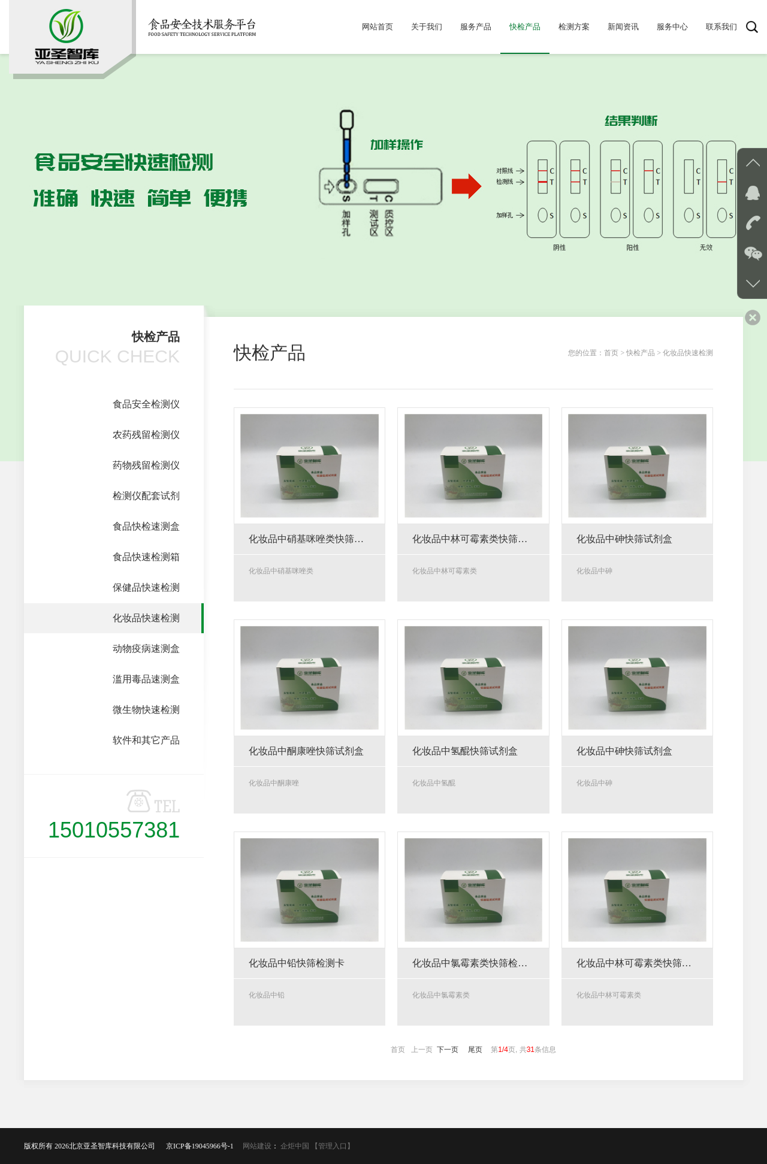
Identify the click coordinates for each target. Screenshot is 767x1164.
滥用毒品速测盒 (146, 679)
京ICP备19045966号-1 (203, 1146)
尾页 (475, 1049)
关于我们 (426, 26)
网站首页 (377, 26)
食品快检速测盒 (146, 526)
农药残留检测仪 (146, 435)
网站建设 (257, 1146)
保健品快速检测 (146, 587)
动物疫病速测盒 (146, 648)
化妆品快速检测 (146, 618)
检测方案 (574, 26)
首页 (611, 353)
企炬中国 (294, 1146)
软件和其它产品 (146, 740)
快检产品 (524, 26)
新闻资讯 (623, 26)
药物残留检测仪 (146, 465)
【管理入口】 (332, 1146)
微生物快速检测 (146, 710)
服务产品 (475, 26)
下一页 (447, 1049)
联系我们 (721, 26)
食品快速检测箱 (146, 557)
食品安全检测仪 (146, 404)
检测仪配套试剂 (146, 496)
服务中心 (672, 26)
